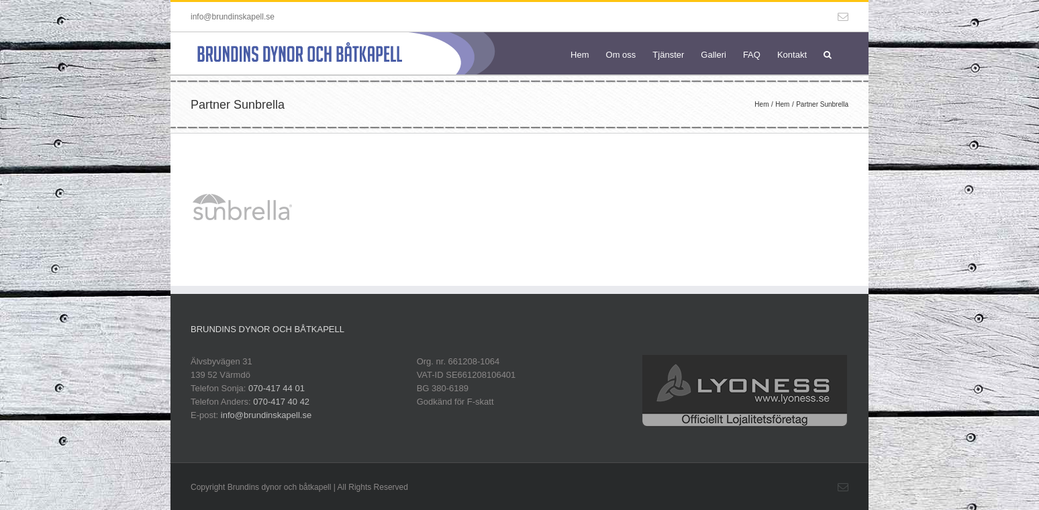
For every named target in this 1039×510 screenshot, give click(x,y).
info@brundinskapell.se (233, 16)
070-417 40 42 (281, 402)
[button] (828, 53)
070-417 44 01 (276, 388)
